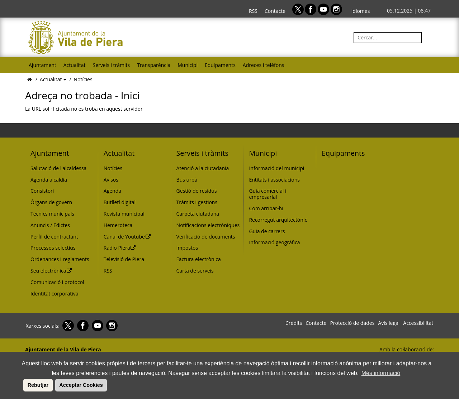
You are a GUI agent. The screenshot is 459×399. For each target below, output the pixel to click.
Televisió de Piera (124, 259)
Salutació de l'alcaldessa (58, 168)
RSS (253, 11)
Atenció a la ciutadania (202, 168)
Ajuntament (42, 65)
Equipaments (220, 65)
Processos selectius (53, 247)
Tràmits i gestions (197, 202)
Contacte (275, 11)
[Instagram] (336, 8)
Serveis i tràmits (111, 65)
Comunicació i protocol (57, 282)
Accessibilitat (418, 323)
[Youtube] (324, 8)
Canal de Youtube (127, 236)
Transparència (153, 65)
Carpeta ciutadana (197, 213)
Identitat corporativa (54, 293)
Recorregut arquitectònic (278, 219)
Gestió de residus (196, 190)
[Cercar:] (388, 37)
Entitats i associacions (274, 179)
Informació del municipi (276, 168)
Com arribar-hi (266, 208)
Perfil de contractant (54, 236)
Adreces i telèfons (263, 65)
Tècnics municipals (52, 213)
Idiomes (360, 11)
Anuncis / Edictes (50, 225)
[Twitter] (298, 8)
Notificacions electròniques (208, 225)
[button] (22, 385)
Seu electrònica (51, 270)
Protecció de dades (352, 323)
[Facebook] (311, 8)
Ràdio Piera (120, 247)
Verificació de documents (205, 236)
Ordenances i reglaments (59, 259)
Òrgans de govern (51, 202)
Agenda (112, 190)
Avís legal (388, 323)
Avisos (111, 179)
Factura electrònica (198, 259)
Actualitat (74, 65)
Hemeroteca (118, 225)
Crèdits (293, 323)
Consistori (42, 190)
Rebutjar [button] (38, 385)
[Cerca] (428, 37)
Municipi (188, 65)
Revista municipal (124, 213)
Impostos (187, 247)
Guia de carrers (267, 231)
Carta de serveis (195, 270)
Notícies (83, 79)
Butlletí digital (120, 202)
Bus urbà (187, 179)
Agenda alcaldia (48, 179)
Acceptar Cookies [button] (81, 385)
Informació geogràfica (274, 242)
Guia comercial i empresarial (267, 193)
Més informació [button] (380, 373)
